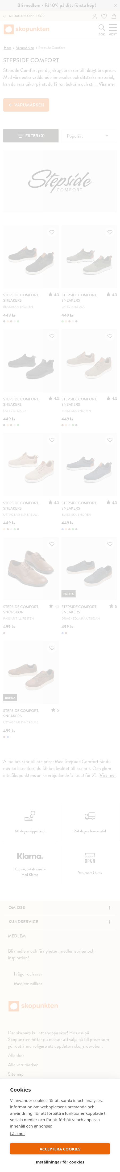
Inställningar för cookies (60, 1162)
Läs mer (17, 1133)
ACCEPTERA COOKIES (60, 1148)
